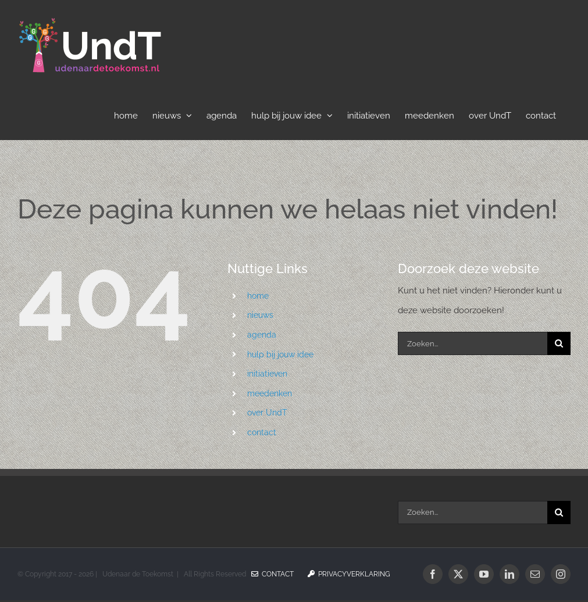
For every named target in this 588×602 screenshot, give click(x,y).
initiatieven (267, 373)
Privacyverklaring (349, 574)
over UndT (267, 412)
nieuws (260, 315)
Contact (272, 574)
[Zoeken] (559, 343)
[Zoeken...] (472, 343)
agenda (261, 334)
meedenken (269, 393)
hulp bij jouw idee (280, 354)
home (258, 295)
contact (261, 432)
